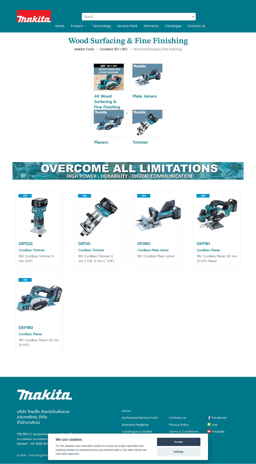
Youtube (216, 431)
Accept (178, 441)
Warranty (151, 26)
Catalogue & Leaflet (137, 431)
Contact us (177, 418)
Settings (179, 451)
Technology (101, 26)
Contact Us (196, 26)
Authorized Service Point (140, 418)
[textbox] (139, 16)
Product (78, 26)
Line (212, 424)
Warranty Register (135, 425)
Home (59, 26)
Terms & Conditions (183, 431)
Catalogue (173, 26)
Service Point (127, 26)
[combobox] (139, 16)
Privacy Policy (179, 425)
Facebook (216, 418)
